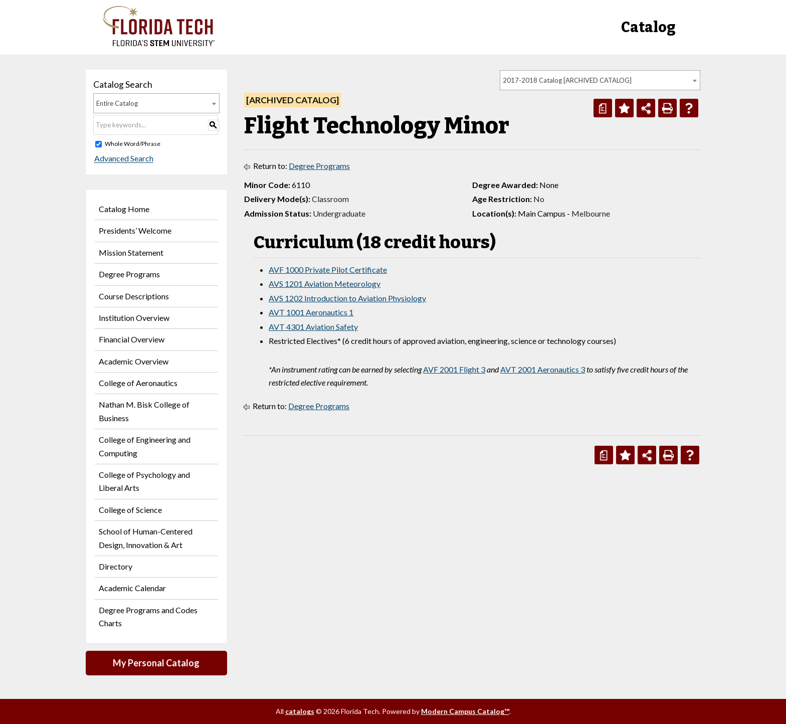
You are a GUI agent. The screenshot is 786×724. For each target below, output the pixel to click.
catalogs (299, 711)
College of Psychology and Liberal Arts (144, 481)
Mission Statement (131, 252)
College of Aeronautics (138, 383)
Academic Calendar (132, 588)
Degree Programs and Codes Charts (148, 616)
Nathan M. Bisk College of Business (144, 411)
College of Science (130, 509)
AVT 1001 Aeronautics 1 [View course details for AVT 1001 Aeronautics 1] (311, 312)
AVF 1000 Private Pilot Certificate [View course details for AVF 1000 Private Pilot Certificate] (328, 269)
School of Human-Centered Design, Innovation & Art (145, 537)
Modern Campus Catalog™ (465, 711)
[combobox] (600, 80)
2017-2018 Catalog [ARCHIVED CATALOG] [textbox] (567, 80)
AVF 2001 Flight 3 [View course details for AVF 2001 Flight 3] (454, 369)
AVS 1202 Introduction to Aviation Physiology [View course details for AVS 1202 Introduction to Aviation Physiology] (347, 298)
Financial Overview (131, 339)
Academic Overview (133, 361)
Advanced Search (122, 158)
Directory (115, 566)
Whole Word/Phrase (132, 143)
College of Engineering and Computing (144, 446)
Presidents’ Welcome (135, 230)
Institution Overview (134, 317)
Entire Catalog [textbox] (117, 103)
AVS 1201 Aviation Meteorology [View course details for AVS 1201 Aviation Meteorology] (324, 283)
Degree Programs (129, 274)
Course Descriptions (134, 296)
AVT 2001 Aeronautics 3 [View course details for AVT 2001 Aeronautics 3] (542, 369)
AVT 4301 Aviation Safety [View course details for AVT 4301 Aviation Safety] (313, 326)
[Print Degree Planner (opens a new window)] (603, 108)
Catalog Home (124, 209)
